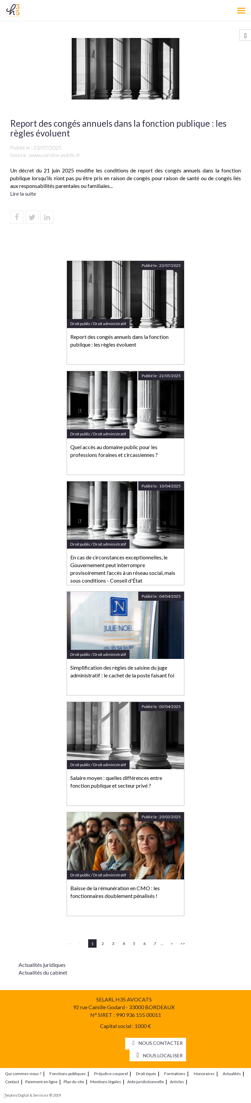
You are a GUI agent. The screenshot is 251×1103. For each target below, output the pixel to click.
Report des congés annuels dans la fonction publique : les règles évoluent (119, 340)
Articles (177, 1081)
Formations (174, 1073)
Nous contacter (161, 1043)
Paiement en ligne (41, 1081)
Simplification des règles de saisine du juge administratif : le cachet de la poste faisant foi (122, 671)
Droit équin (146, 1073)
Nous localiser (163, 1055)
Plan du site (74, 1081)
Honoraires (204, 1073)
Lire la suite (23, 193)
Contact (12, 1081)
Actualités (232, 1073)
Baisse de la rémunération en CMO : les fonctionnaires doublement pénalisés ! (115, 892)
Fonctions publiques (67, 1073)
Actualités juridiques (42, 964)
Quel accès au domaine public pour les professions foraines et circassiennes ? (114, 451)
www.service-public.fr (54, 155)
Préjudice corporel (111, 1073)
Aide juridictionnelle (145, 1081)
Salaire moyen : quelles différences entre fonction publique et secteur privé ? (116, 782)
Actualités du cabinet (43, 972)
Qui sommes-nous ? (23, 1073)
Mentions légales (105, 1081)
